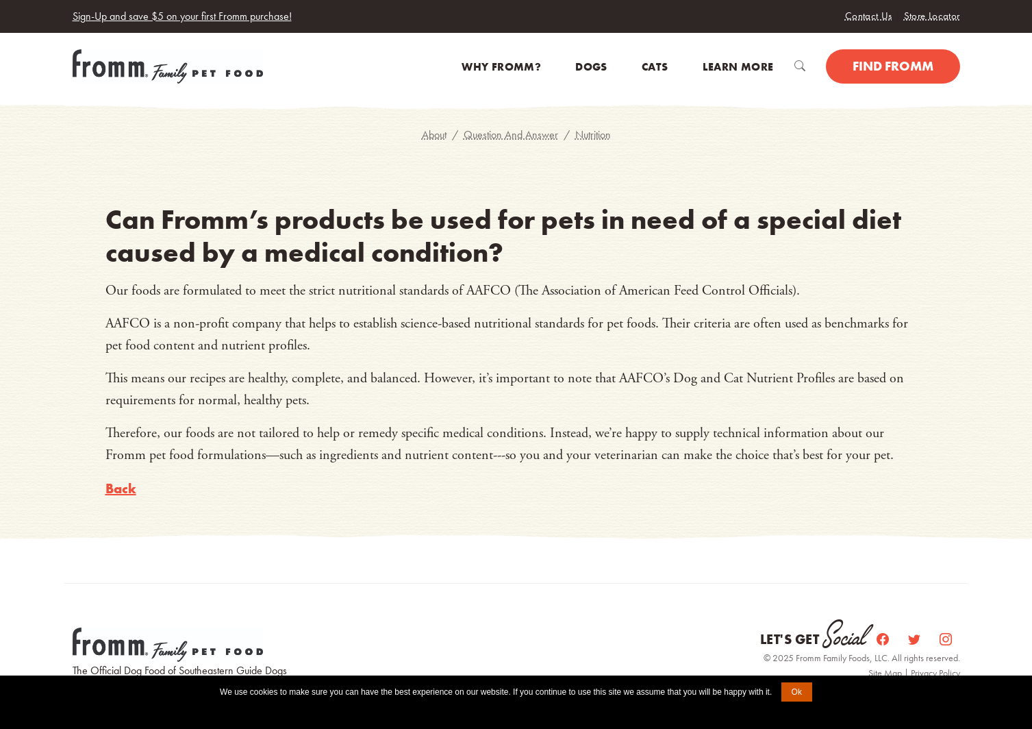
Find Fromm (893, 66)
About (434, 134)
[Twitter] (915, 639)
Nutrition (593, 134)
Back (120, 488)
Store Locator (932, 16)
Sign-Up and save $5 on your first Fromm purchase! (182, 16)
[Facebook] (884, 639)
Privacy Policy (935, 673)
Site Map (886, 673)
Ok (797, 692)
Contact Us (868, 16)
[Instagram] (946, 639)
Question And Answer (511, 134)
